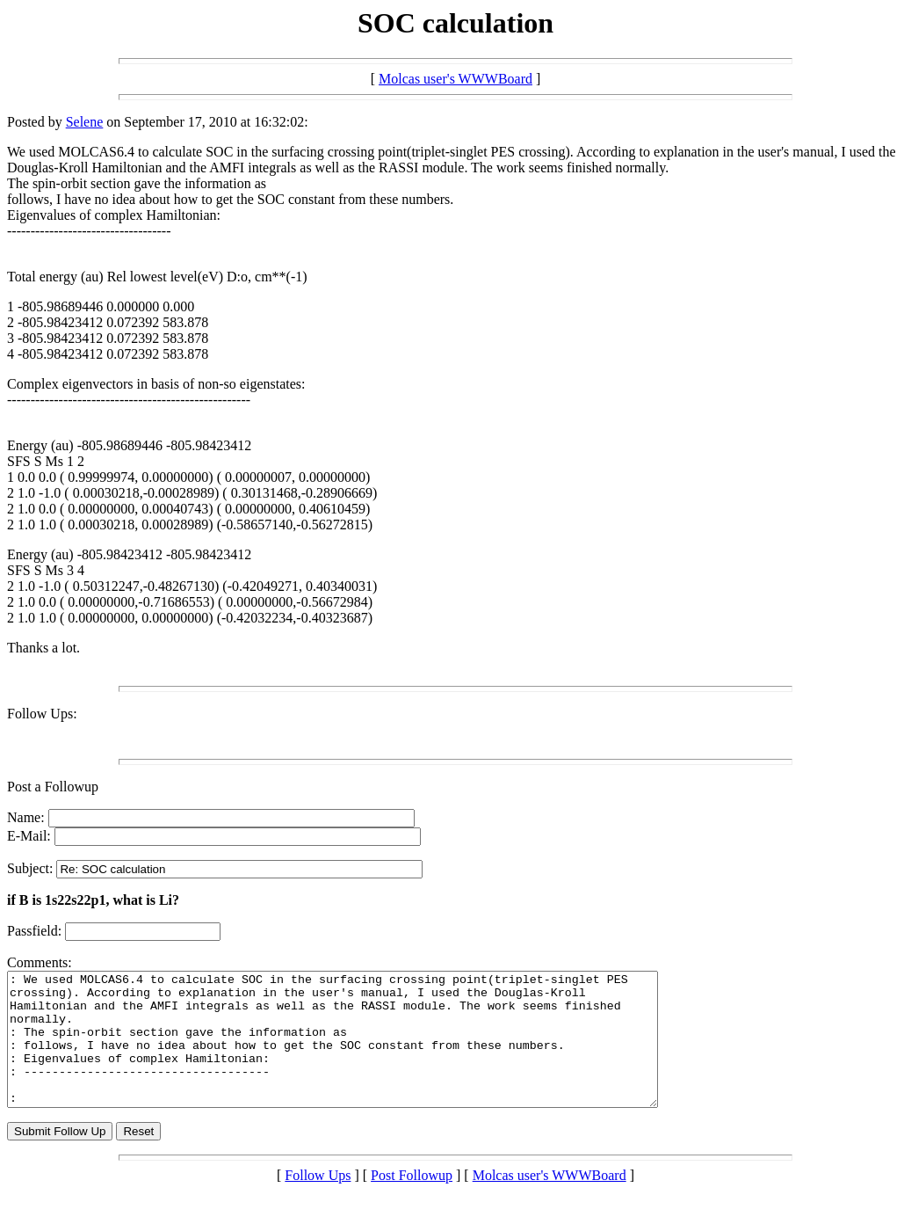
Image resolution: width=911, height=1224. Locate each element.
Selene (85, 121)
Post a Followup (52, 786)
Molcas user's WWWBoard (455, 78)
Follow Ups (318, 1201)
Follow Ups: (42, 713)
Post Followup (411, 1201)
